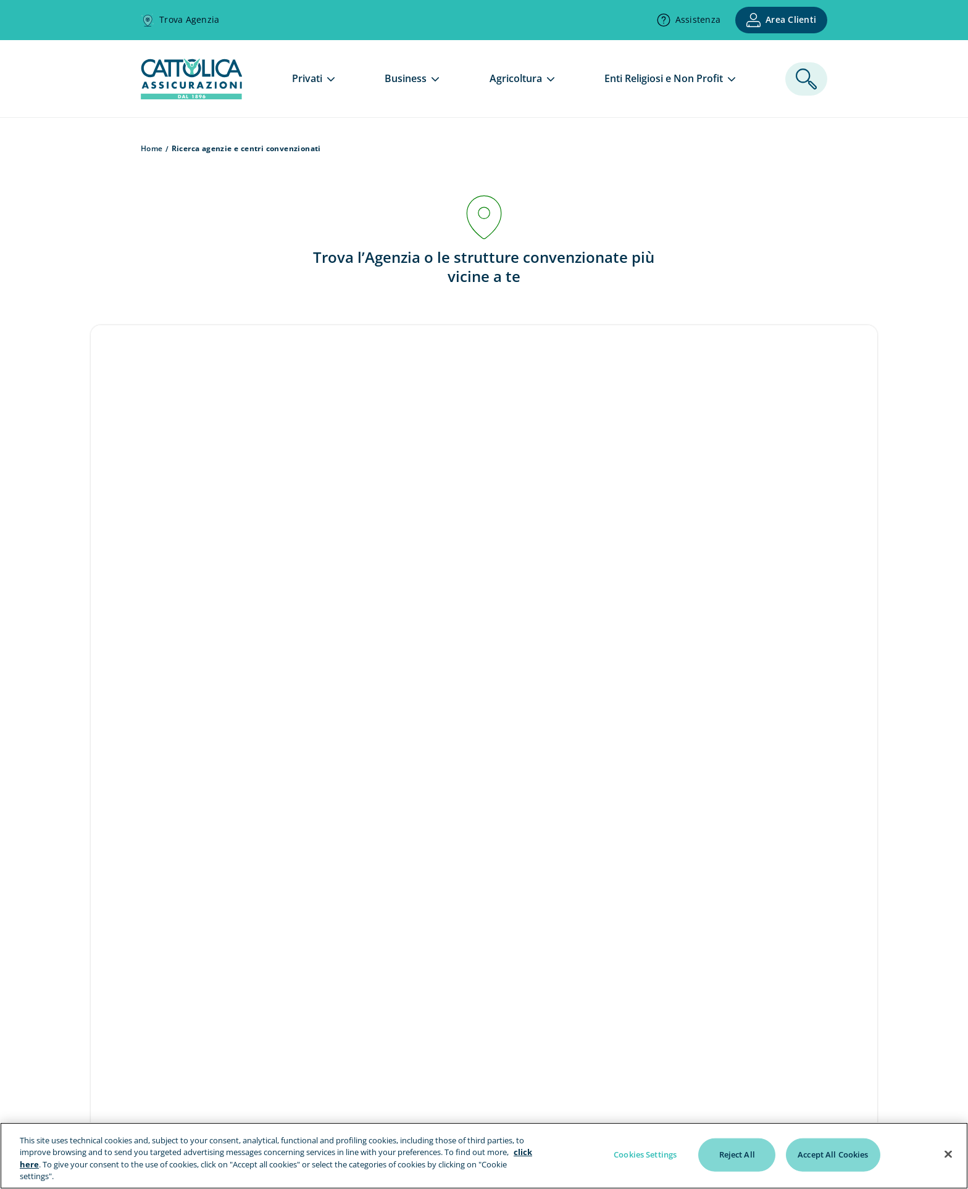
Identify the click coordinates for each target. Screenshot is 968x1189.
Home (152, 148)
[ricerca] (806, 79)
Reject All (737, 1154)
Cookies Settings (645, 1154)
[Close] (948, 1153)
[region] (484, 1155)
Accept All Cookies (833, 1154)
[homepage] (191, 95)
